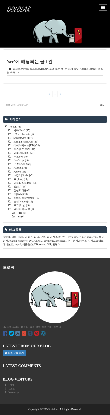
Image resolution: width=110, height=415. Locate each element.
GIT (49, 244)
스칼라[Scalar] (23, 175)
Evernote (60, 240)
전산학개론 (21, 190)
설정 (101, 237)
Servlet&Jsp (23, 138)
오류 (43, 237)
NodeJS (20, 167)
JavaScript (21, 160)
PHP (21, 212)
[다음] (60, 94)
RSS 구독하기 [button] (14, 353)
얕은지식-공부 (23, 209)
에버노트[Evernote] (26, 197)
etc (20, 216)
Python (19, 171)
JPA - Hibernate (23, 134)
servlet (82, 240)
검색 (102, 105)
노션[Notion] (23, 201)
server (42, 244)
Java (70, 237)
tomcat (6, 237)
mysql (18, 244)
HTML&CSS (22, 164)
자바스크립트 (96, 240)
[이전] (49, 94)
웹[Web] (20, 194)
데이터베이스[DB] (26, 145)
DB (36, 244)
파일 (36, 237)
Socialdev (53, 409)
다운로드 (61, 237)
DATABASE (35, 240)
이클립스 (27, 244)
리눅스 (29, 237)
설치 (14, 237)
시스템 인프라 (24, 149)
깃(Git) (19, 186)
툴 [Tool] (20, 179)
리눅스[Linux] (23, 153)
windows (23, 240)
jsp (75, 237)
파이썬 (51, 237)
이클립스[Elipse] (25, 182)
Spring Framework (25, 141)
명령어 (56, 244)
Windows (20, 156)
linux (20, 237)
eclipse (82, 237)
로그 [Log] (21, 205)
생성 (75, 240)
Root (15, 126)
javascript (92, 237)
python (13, 240)
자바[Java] (21, 130)
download (49, 240)
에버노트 (8, 244)
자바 (68, 240)
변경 (5, 240)
